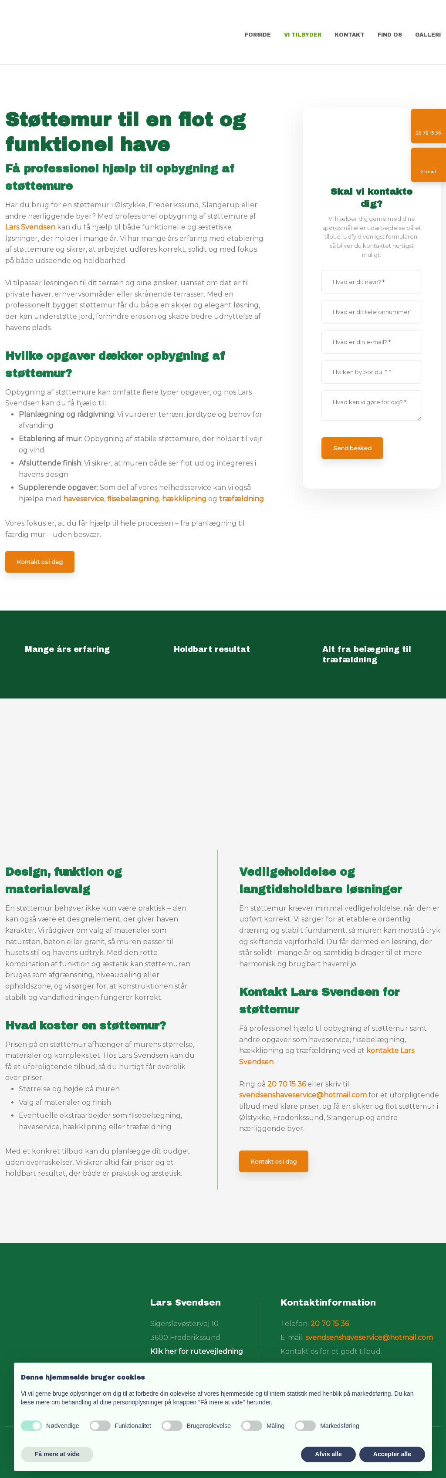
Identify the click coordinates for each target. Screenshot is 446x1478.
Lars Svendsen (30, 227)
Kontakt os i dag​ (40, 561)
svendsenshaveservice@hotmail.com (303, 1095)
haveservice (83, 499)
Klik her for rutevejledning (196, 1351)
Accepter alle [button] (392, 1454)
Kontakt (349, 35)
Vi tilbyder (302, 35)
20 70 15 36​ (330, 1323)
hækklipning (184, 499)
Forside (258, 35)
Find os (390, 35)
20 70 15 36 (286, 1084)
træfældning (241, 499)
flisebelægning (133, 499)
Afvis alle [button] (328, 1454)
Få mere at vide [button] (57, 1454)
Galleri (428, 35)
